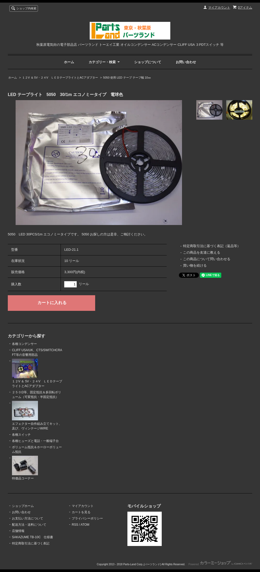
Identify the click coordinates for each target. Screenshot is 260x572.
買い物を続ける (195, 265)
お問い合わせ (186, 62)
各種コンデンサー (24, 344)
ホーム (69, 62)
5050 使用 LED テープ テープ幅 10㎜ (127, 77)
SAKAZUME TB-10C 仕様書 (32, 537)
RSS (75, 524)
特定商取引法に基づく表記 (30, 543)
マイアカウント (219, 7)
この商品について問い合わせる (206, 259)
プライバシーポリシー (87, 518)
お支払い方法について (27, 518)
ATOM (85, 524)
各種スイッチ (21, 434)
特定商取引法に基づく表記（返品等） (211, 246)
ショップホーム (23, 506)
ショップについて (147, 62)
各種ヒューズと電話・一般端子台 (35, 441)
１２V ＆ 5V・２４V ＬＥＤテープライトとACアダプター (60, 77)
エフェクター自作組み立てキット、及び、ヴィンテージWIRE (37, 415)
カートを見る (81, 512)
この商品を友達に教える (201, 252)
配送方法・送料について (29, 524)
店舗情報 (18, 531)
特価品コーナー (25, 468)
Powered (220, 564)
